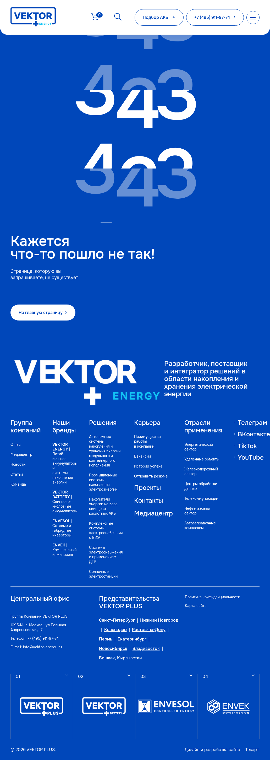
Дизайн (192, 749)
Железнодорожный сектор (201, 471)
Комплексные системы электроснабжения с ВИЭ (106, 530)
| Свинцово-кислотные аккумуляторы (65, 501)
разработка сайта (222, 749)
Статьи (16, 474)
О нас (15, 444)
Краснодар (115, 629)
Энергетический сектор (198, 446)
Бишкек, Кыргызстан (120, 657)
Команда (18, 484)
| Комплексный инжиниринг (64, 549)
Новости (17, 464)
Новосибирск (113, 648)
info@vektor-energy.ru (42, 646)
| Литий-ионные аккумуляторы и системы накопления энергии (65, 463)
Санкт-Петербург (117, 620)
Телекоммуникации (201, 498)
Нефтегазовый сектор (197, 510)
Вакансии (142, 456)
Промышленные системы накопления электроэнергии (103, 482)
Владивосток (146, 648)
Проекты (147, 487)
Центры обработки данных (200, 486)
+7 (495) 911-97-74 (43, 638)
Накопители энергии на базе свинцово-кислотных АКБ (103, 506)
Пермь (105, 639)
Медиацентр (21, 454)
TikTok (247, 446)
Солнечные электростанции (103, 573)
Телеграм (252, 422)
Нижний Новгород (159, 620)
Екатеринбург (132, 639)
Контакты (148, 500)
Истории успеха (148, 466)
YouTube (251, 457)
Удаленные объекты (201, 459)
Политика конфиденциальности (212, 596)
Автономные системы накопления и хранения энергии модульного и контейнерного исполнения (104, 450)
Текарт (251, 749)
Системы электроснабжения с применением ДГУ (106, 554)
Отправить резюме (151, 476)
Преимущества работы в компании (147, 441)
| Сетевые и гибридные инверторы (62, 527)
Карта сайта (196, 605)
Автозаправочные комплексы (200, 525)
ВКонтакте (254, 434)
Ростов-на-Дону (149, 629)
